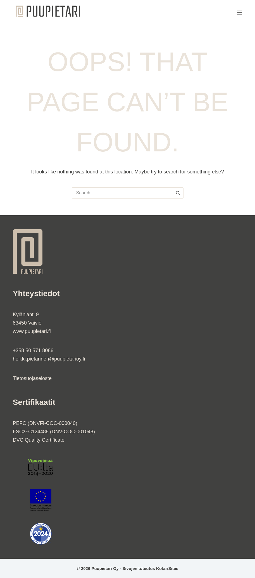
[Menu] (239, 12)
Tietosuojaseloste (32, 378)
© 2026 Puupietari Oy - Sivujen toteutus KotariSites (127, 568)
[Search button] (177, 193)
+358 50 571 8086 (33, 350)
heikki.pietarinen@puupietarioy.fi (49, 359)
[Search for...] (122, 193)
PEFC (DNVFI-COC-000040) (45, 423)
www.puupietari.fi (32, 331)
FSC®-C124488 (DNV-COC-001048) (54, 431)
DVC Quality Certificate (39, 440)
